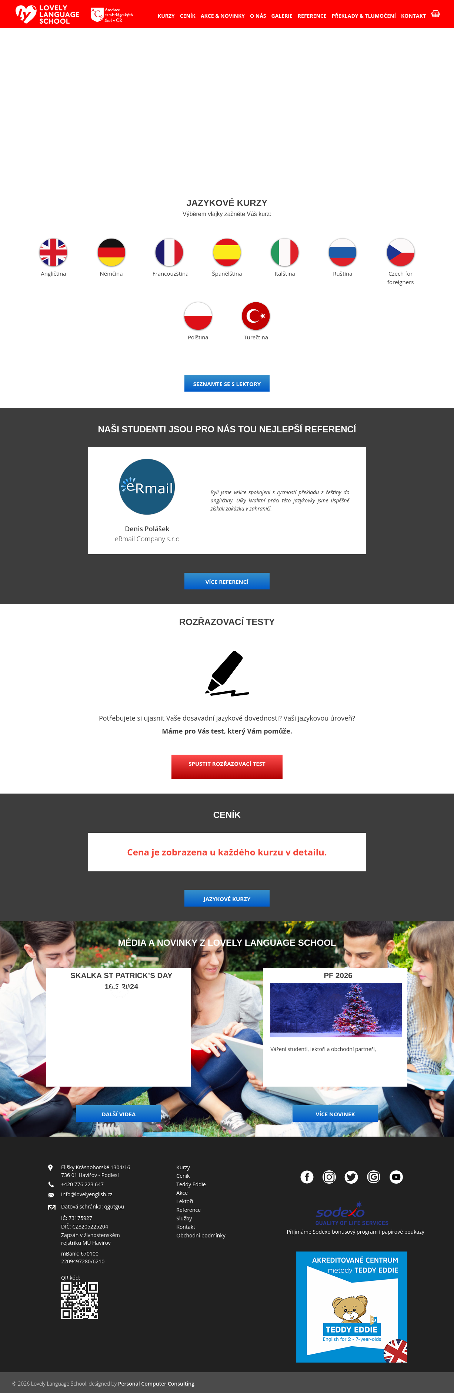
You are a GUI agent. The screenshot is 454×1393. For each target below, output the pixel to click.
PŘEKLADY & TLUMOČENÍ (364, 15)
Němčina (111, 273)
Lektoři (184, 1201)
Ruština (342, 273)
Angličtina (53, 273)
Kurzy (183, 1167)
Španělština (227, 273)
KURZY (166, 15)
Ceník (183, 1175)
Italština (284, 273)
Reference (188, 1209)
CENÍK (188, 15)
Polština (198, 337)
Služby (184, 1218)
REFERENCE (312, 15)
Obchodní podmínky (200, 1235)
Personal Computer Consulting (156, 1383)
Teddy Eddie (191, 1184)
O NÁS (258, 15)
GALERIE (282, 15)
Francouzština (171, 273)
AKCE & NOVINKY (223, 15)
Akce (182, 1192)
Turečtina (256, 337)
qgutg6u (114, 1206)
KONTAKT (413, 15)
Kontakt (185, 1226)
